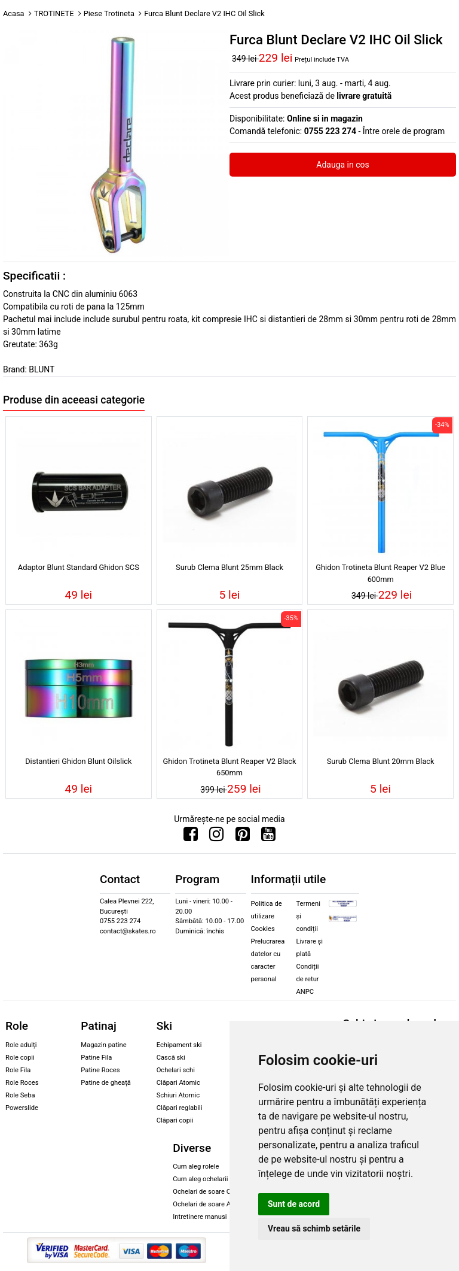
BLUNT (41, 369)
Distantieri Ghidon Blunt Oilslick (78, 761)
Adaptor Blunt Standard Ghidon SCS (78, 567)
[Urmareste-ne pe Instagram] (216, 837)
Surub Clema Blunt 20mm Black (380, 761)
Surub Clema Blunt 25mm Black (229, 567)
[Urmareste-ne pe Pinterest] (243, 837)
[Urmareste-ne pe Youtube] (268, 837)
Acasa (14, 13)
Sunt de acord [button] (294, 1204)
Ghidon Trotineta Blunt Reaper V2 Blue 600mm (380, 573)
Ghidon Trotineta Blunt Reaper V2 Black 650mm (229, 767)
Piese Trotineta (109, 13)
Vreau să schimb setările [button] (314, 1228)
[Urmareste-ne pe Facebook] (191, 837)
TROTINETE (54, 13)
